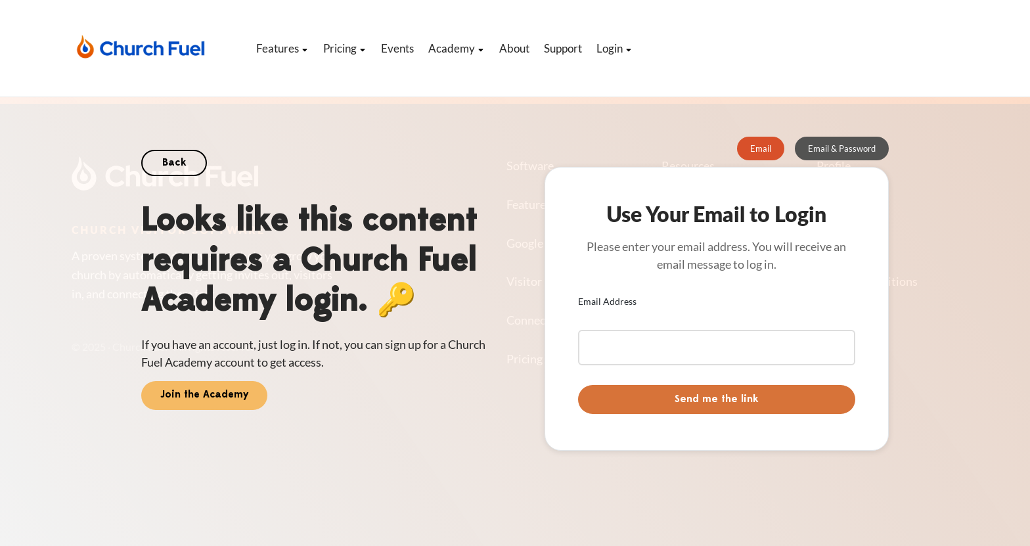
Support (563, 48)
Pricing (345, 48)
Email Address (607, 301)
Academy (456, 48)
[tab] (760, 148)
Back (174, 163)
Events (397, 48)
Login (614, 48)
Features (282, 48)
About (514, 48)
